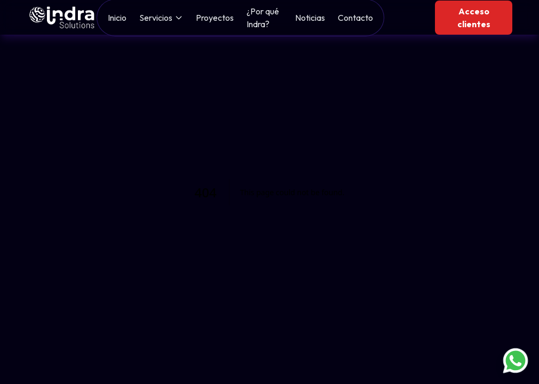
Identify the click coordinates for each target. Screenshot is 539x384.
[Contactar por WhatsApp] (515, 360)
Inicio (117, 17)
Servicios (155, 17)
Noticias (310, 17)
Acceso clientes (473, 17)
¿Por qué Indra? (263, 17)
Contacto (355, 17)
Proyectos (215, 17)
